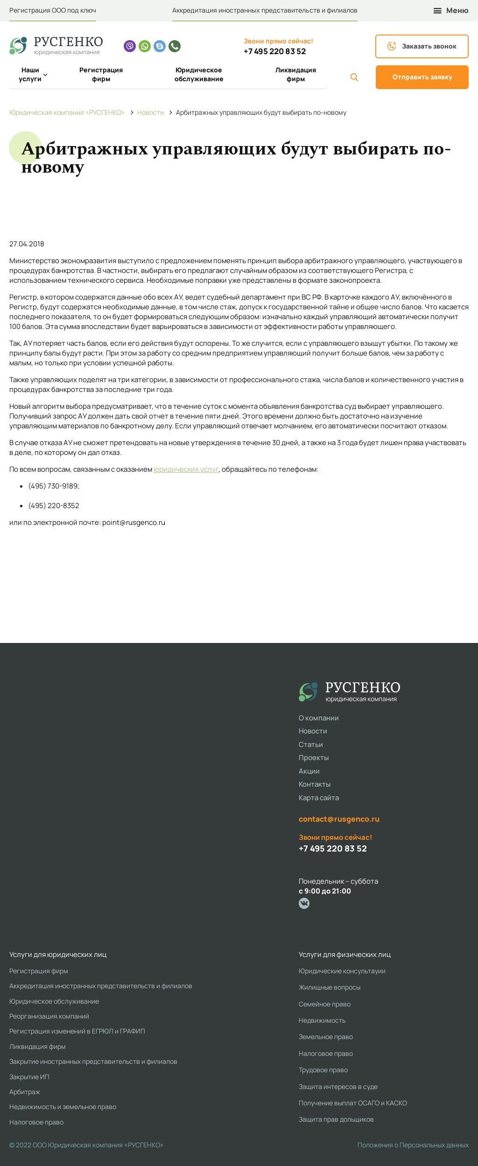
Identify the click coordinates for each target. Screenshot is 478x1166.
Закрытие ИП (29, 1076)
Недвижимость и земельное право (62, 1106)
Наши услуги (33, 74)
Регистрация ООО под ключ (52, 10)
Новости (313, 731)
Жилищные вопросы (329, 987)
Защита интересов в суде (338, 1086)
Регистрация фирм (101, 74)
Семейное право (325, 1003)
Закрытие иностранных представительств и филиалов (93, 1061)
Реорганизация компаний (49, 1015)
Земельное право (326, 1036)
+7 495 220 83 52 (275, 51)
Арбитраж (24, 1091)
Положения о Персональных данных (413, 1144)
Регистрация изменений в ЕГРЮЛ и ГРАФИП (77, 1030)
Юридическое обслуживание (199, 74)
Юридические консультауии (342, 970)
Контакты (314, 784)
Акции (309, 771)
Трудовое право (323, 1069)
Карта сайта (319, 798)
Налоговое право (36, 1121)
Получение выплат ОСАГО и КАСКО (353, 1102)
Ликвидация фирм (295, 74)
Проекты (314, 757)
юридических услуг (186, 469)
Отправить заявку (422, 76)
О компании (319, 718)
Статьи (311, 744)
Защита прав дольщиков (336, 1119)
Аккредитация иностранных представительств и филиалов (265, 10)
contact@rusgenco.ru (339, 819)
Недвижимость (322, 1020)
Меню (451, 10)
